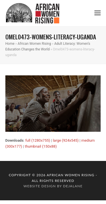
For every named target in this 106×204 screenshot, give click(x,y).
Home (9, 44)
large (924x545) (66, 140)
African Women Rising (34, 44)
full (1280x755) (37, 140)
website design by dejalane (53, 186)
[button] (97, 13)
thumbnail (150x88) (41, 146)
